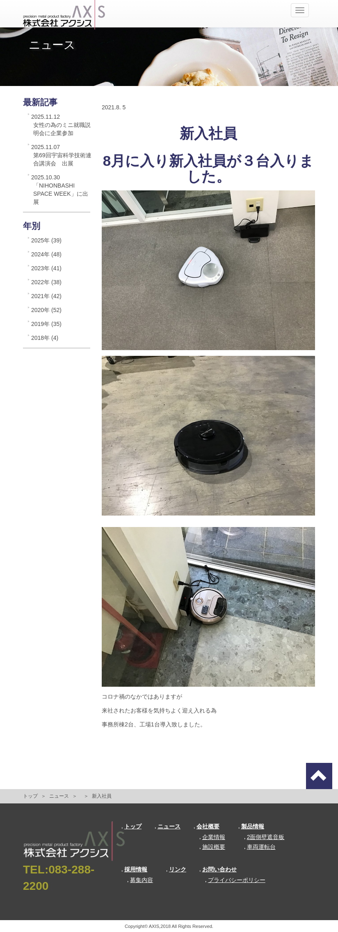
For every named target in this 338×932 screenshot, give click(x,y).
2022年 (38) (46, 282)
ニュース (59, 796)
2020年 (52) (46, 310)
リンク (176, 869)
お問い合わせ (218, 869)
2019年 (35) (46, 324)
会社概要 (206, 826)
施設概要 (212, 847)
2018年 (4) (44, 338)
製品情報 (251, 826)
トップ (30, 796)
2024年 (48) (46, 254)
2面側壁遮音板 (264, 837)
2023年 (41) (46, 268)
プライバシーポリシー (235, 880)
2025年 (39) (46, 240)
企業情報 (212, 837)
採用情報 (134, 869)
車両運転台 (260, 847)
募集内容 (140, 880)
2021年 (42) (46, 296)
